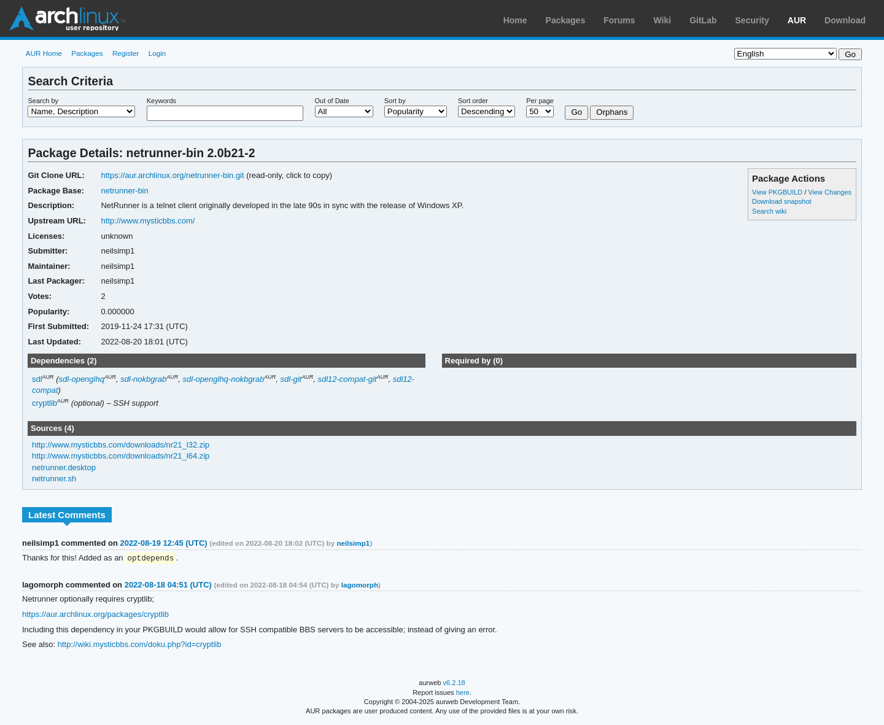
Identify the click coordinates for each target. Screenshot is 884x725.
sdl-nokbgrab (143, 379)
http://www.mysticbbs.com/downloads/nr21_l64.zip (120, 455)
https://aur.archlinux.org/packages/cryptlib (95, 614)
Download (845, 20)
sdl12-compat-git (346, 379)
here (463, 693)
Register (125, 53)
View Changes (829, 192)
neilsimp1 (353, 543)
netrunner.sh (54, 478)
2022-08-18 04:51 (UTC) (168, 585)
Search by (43, 100)
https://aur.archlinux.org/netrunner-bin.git (172, 175)
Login (157, 53)
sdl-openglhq (81, 379)
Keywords (161, 100)
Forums (619, 20)
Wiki (663, 20)
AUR (797, 20)
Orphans (611, 112)
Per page (540, 100)
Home (515, 20)
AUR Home (44, 53)
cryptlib (44, 403)
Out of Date (332, 100)
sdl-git (291, 379)
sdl (37, 379)
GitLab (702, 20)
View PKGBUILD (778, 192)
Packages (566, 20)
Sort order (473, 100)
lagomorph (359, 585)
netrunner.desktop (64, 467)
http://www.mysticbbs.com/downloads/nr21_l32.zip (120, 444)
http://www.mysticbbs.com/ (148, 220)
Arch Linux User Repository (67, 18)
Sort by (395, 100)
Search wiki (769, 211)
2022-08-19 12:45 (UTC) (163, 543)
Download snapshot (781, 201)
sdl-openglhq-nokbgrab (223, 379)
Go (576, 112)
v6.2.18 (454, 683)
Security (752, 20)
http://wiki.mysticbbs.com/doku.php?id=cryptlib (140, 644)
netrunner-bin (124, 190)
